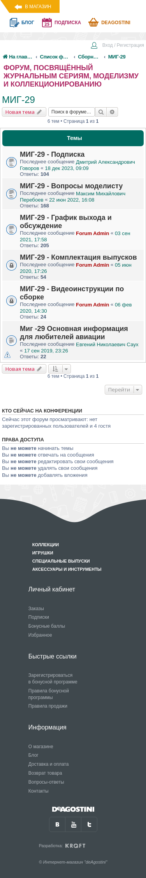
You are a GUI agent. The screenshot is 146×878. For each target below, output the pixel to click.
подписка (68, 22)
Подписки (38, 617)
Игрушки (42, 553)
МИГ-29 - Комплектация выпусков (78, 257)
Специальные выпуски (61, 561)
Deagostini (115, 22)
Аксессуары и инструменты (67, 569)
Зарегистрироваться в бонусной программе (52, 679)
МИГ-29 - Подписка (52, 154)
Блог (33, 755)
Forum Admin (92, 233)
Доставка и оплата (48, 764)
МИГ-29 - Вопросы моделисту (71, 186)
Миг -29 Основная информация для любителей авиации (74, 333)
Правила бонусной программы (48, 694)
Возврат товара (45, 773)
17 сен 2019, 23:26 (46, 351)
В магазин (38, 6)
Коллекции (45, 544)
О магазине (40, 746)
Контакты (38, 791)
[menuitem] (117, 46)
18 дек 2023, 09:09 (66, 168)
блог (27, 22)
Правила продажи (47, 706)
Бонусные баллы (46, 626)
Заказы (36, 608)
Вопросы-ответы (46, 782)
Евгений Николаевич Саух (107, 344)
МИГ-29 (18, 99)
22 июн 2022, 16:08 (71, 200)
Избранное (40, 635)
